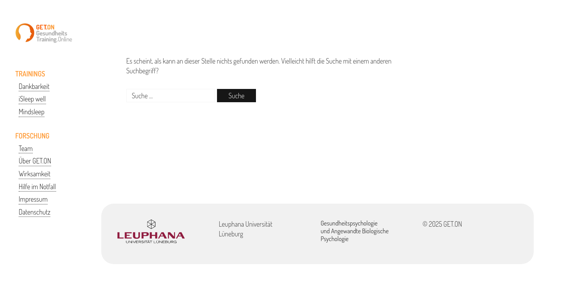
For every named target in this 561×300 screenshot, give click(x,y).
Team (26, 148)
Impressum (33, 199)
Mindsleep (31, 111)
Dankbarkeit (34, 86)
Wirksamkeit (34, 173)
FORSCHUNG (32, 135)
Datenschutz (34, 212)
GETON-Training (44, 33)
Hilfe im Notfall (37, 186)
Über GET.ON (35, 160)
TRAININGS (30, 73)
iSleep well (32, 98)
